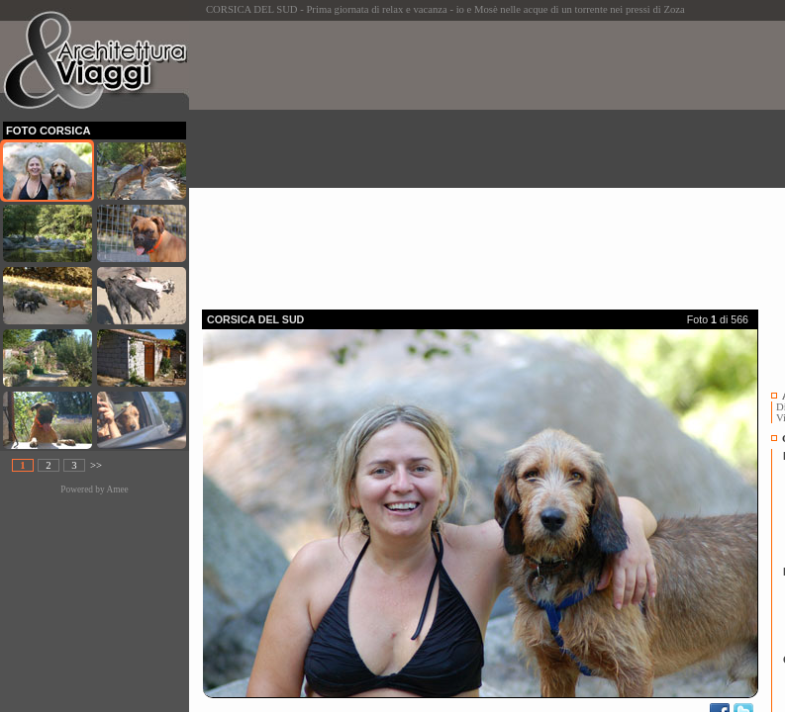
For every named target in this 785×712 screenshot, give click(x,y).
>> (96, 465)
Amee (117, 489)
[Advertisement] (493, 159)
